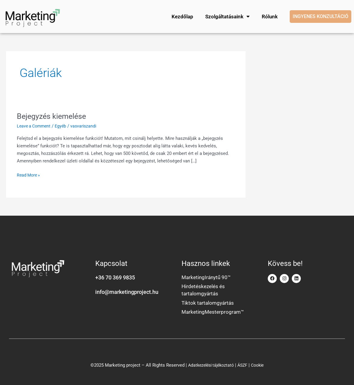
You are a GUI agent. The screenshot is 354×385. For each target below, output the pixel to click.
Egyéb (63, 123)
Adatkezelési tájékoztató (210, 364)
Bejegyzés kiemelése (53, 113)
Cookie (260, 364)
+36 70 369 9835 (115, 275)
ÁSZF (243, 364)
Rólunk (269, 15)
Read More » (29, 172)
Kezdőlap (182, 15)
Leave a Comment (35, 123)
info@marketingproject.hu (126, 289)
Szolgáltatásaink (227, 15)
